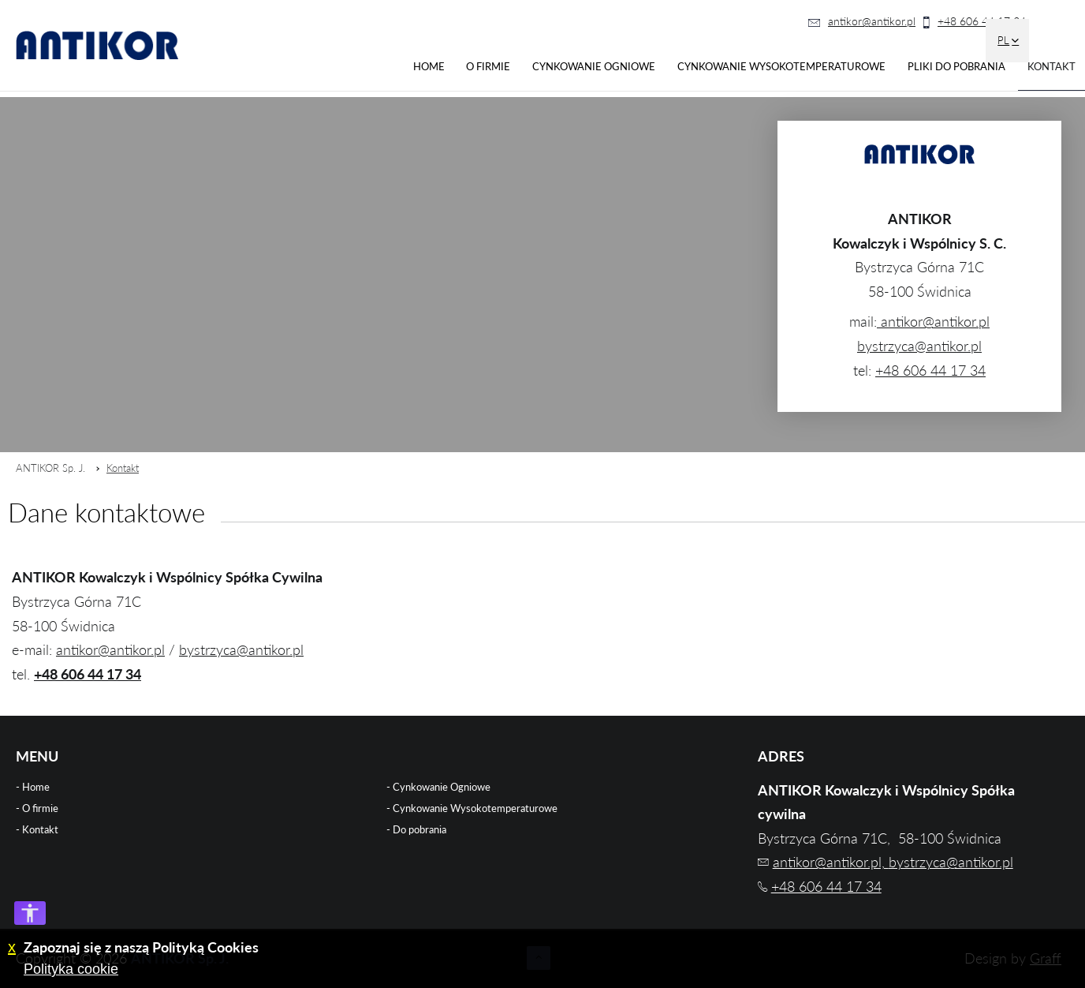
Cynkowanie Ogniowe (593, 67)
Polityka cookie (71, 969)
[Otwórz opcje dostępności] (30, 913)
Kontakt (1051, 67)
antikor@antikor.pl (871, 21)
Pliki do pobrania (956, 67)
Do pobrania (419, 829)
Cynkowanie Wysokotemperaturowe (781, 67)
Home (429, 67)
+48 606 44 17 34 (982, 21)
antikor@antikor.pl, (831, 861)
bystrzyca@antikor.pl (919, 345)
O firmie (488, 67)
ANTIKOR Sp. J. (50, 468)
